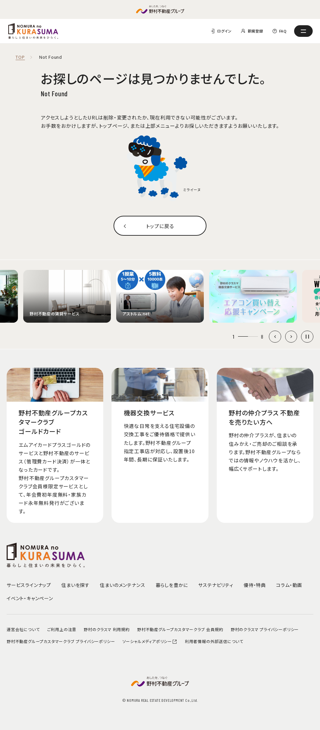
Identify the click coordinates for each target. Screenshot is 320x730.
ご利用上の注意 (62, 629)
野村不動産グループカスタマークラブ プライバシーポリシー (61, 641)
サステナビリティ (215, 585)
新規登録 (255, 31)
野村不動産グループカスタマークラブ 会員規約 (180, 629)
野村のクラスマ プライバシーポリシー (265, 629)
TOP (20, 57)
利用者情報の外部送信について (214, 641)
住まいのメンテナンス (122, 585)
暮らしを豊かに (172, 585)
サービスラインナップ (29, 585)
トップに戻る (160, 225)
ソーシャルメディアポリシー (150, 641)
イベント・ (30, 598)
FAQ (283, 31)
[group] (67, 296)
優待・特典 (255, 585)
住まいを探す (75, 585)
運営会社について (23, 629)
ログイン (224, 31)
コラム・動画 (289, 585)
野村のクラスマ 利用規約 (107, 629)
